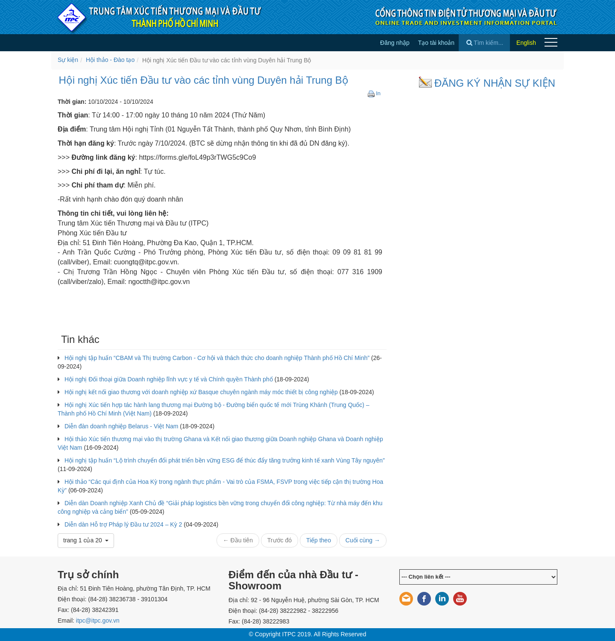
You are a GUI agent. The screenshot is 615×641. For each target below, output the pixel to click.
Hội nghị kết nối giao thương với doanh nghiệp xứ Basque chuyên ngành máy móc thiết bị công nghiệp (201, 392)
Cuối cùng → (363, 540)
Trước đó (279, 540)
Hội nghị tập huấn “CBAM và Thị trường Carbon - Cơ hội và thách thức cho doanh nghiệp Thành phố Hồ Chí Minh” (216, 357)
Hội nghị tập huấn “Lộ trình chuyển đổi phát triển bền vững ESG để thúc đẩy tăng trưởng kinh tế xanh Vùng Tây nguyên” (224, 460)
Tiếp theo (318, 540)
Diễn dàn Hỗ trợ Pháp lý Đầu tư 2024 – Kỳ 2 (123, 524)
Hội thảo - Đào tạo (110, 59)
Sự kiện (68, 59)
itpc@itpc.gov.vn (98, 620)
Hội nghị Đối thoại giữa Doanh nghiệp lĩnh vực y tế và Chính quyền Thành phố (168, 379)
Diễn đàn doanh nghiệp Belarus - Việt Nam (121, 426)
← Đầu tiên (238, 540)
